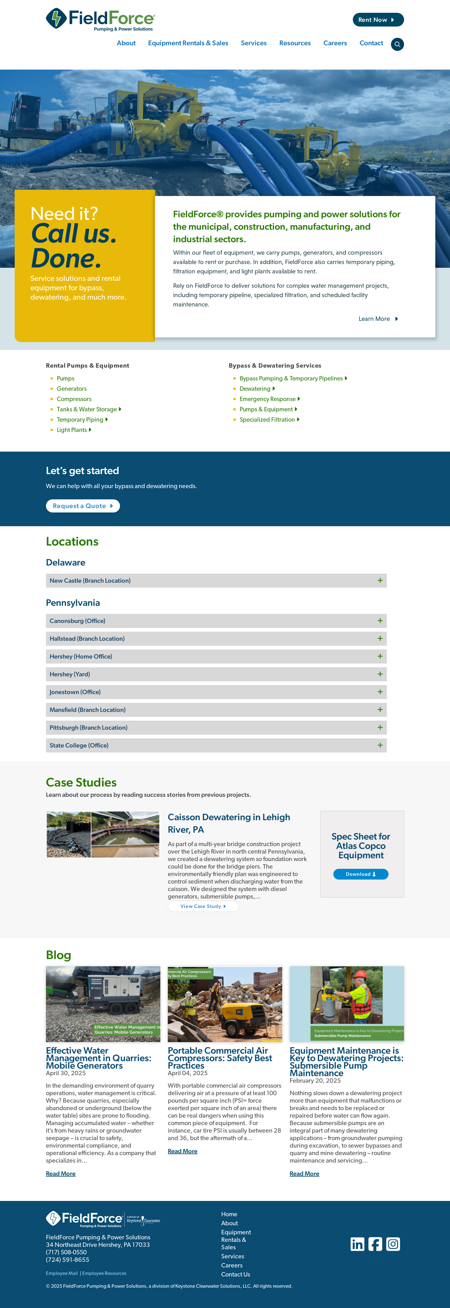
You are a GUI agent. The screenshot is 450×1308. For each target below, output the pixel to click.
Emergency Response (271, 399)
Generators (72, 389)
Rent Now (373, 19)
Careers (335, 43)
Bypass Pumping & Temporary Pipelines (295, 379)
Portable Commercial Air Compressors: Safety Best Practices (220, 1057)
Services (254, 43)
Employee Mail (62, 1273)
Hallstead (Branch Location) (87, 637)
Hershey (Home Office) (81, 655)
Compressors (74, 399)
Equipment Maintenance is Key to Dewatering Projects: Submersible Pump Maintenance (347, 1061)
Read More (61, 1173)
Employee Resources (104, 1273)
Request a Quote (80, 506)
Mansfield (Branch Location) (88, 709)
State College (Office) (79, 744)
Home (229, 1214)
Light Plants (74, 430)
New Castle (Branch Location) (90, 579)
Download (358, 873)
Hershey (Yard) (70, 673)
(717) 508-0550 (67, 1252)
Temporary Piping (83, 420)
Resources (295, 43)
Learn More (374, 318)
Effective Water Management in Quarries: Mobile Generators (99, 1057)
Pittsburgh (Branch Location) (89, 726)
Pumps (66, 379)
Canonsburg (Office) (77, 620)
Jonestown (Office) (75, 691)
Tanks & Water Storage (89, 410)
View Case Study (201, 906)
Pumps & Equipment (269, 410)
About (126, 43)
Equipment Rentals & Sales (188, 43)
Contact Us (235, 1274)
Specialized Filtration (270, 420)
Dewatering (258, 389)
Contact (371, 43)
